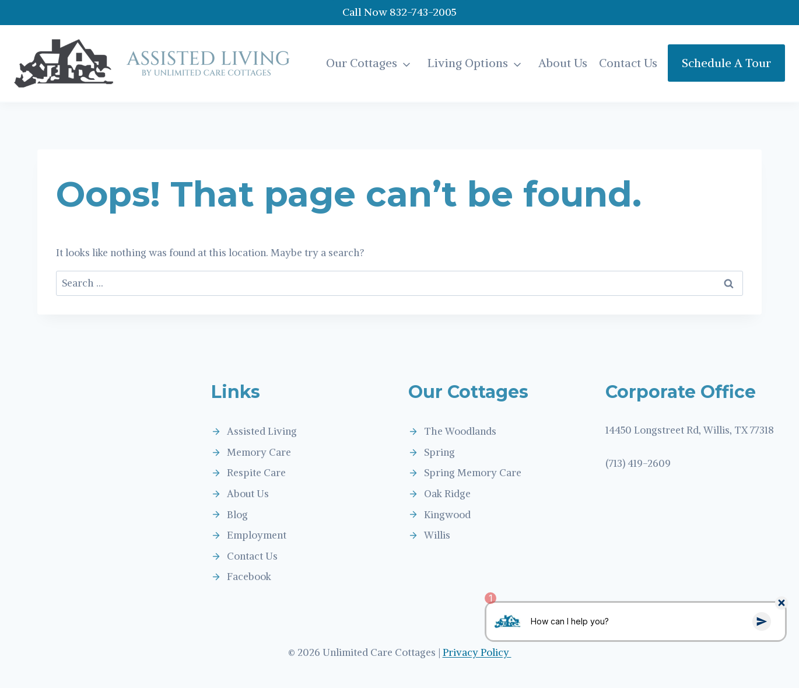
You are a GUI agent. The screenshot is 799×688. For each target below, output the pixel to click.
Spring (439, 452)
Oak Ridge (447, 493)
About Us (562, 62)
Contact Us (628, 62)
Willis (437, 535)
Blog (237, 514)
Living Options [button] (467, 62)
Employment (256, 535)
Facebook (249, 576)
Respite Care (256, 472)
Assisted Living (262, 431)
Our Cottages (361, 62)
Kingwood (447, 514)
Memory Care (259, 452)
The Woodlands (460, 431)
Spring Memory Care (472, 472)
